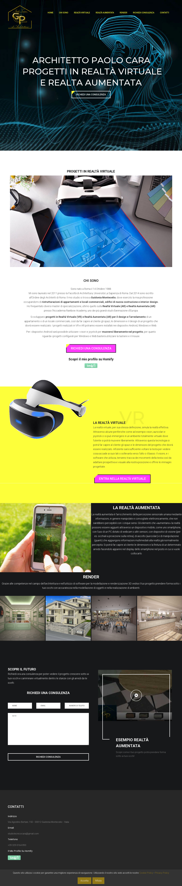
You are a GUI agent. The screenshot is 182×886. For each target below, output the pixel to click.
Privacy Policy (162, 873)
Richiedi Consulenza (143, 13)
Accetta (84, 880)
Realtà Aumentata (105, 13)
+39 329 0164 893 (17, 845)
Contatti (164, 13)
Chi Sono (63, 13)
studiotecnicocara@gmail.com (23, 833)
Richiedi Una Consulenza (91, 94)
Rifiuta (98, 880)
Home (50, 13)
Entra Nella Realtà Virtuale (122, 478)
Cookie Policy (146, 873)
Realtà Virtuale (82, 13)
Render (123, 13)
